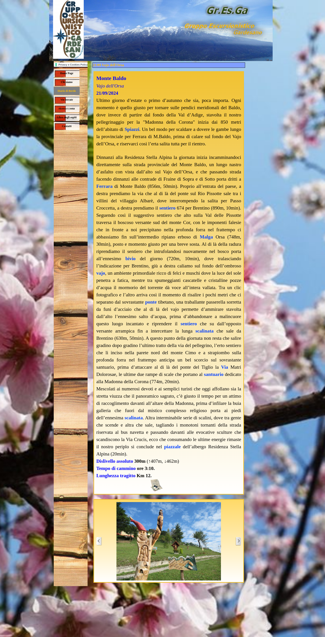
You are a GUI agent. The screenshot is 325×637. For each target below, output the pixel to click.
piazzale (172, 446)
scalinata (204, 331)
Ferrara (104, 186)
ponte (151, 302)
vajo (100, 273)
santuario (214, 374)
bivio (130, 258)
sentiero (167, 208)
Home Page (66, 73)
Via (224, 367)
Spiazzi (132, 129)
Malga (206, 237)
